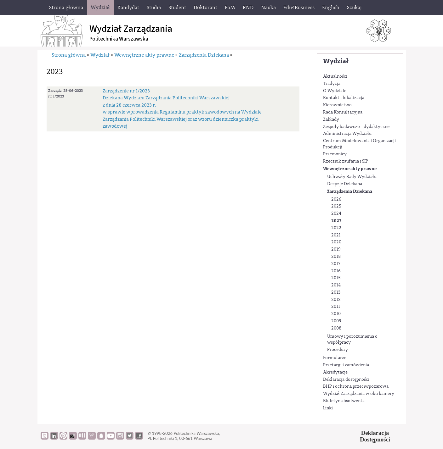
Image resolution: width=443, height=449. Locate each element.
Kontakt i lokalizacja (343, 98)
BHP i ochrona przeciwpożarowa (356, 386)
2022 (336, 228)
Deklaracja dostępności (346, 379)
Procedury (337, 349)
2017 (335, 264)
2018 (336, 256)
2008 (336, 328)
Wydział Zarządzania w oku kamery (358, 393)
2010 (336, 314)
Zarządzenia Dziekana (349, 191)
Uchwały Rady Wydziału (352, 177)
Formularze (334, 358)
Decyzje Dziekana (344, 184)
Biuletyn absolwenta (344, 401)
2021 (336, 235)
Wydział (336, 61)
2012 (336, 299)
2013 (335, 292)
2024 (336, 213)
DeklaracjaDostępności (375, 436)
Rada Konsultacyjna (342, 112)
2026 (336, 199)
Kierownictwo (337, 105)
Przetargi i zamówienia (346, 365)
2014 (336, 285)
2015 (336, 278)
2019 (336, 249)
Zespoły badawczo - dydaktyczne (356, 127)
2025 (336, 206)
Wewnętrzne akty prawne (350, 169)
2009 (336, 321)
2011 (335, 306)
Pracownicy (335, 154)
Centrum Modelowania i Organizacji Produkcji (359, 144)
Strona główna (69, 55)
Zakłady (331, 119)
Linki (328, 408)
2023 (336, 221)
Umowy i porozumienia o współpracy (352, 340)
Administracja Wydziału (347, 133)
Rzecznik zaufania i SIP (345, 161)
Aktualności (335, 76)
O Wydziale (334, 91)
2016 (336, 271)
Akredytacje (335, 372)
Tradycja (331, 83)
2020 (336, 242)
